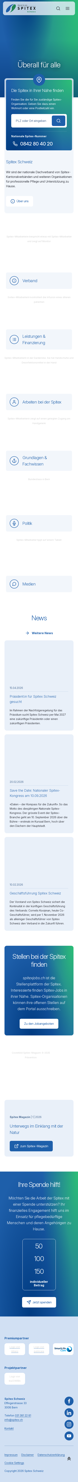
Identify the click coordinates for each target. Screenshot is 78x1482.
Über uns (19, 201)
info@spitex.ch (13, 1419)
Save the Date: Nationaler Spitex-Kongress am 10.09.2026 (35, 793)
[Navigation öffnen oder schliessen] (67, 8)
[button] (69, 1458)
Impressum (11, 1454)
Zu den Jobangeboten (39, 1024)
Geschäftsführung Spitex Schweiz (35, 893)
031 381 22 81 (23, 1415)
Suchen (58, 121)
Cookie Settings (14, 1462)
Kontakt (9, 1428)
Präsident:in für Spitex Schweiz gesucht (33, 699)
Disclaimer (27, 1454)
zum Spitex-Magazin (31, 1146)
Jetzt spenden (39, 1302)
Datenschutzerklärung (51, 1454)
